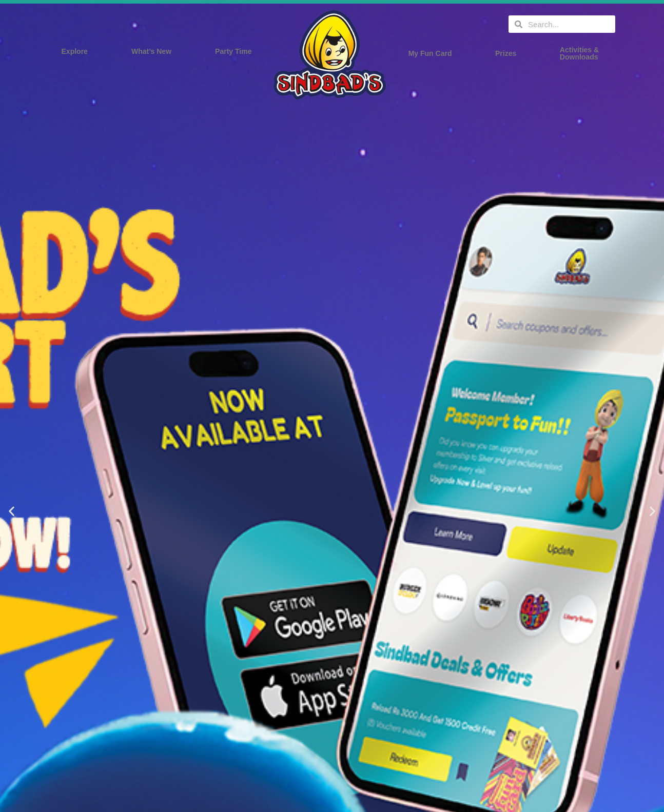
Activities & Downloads (582, 53)
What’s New (154, 51)
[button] (11, 511)
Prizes (508, 53)
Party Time (236, 51)
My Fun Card (432, 53)
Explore (77, 51)
